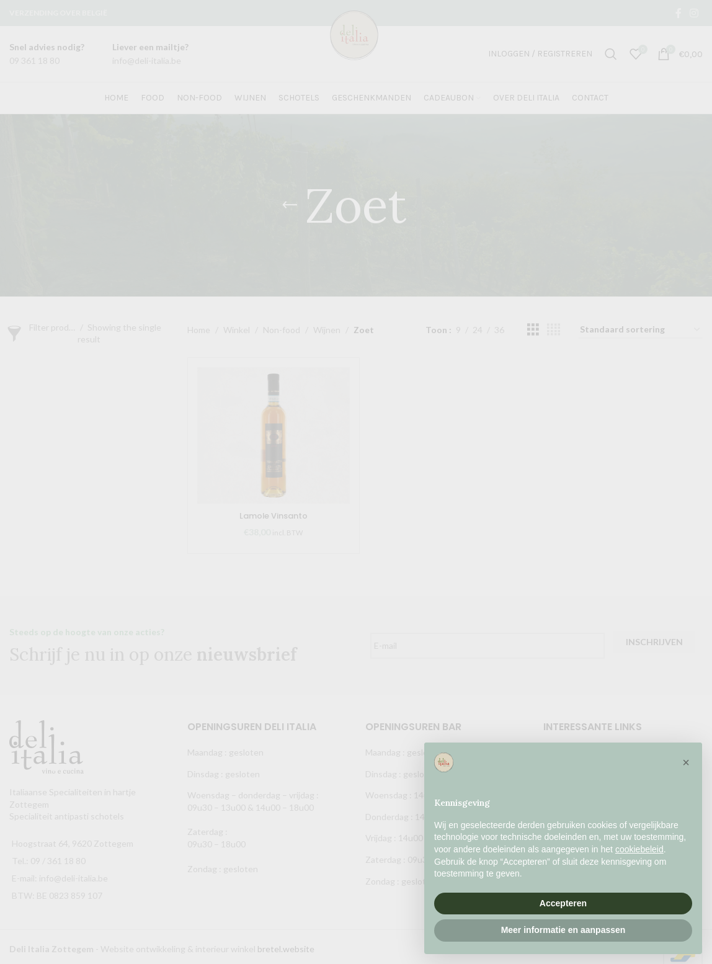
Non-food (281, 329)
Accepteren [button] (563, 903)
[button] (686, 762)
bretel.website (285, 945)
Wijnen (326, 329)
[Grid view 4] (553, 329)
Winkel (236, 329)
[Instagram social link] (694, 13)
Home (198, 329)
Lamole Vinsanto (273, 515)
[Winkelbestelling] (641, 330)
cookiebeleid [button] (639, 849)
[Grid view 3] (533, 329)
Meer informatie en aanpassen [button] (563, 930)
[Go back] (289, 205)
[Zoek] (611, 54)
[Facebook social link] (678, 13)
